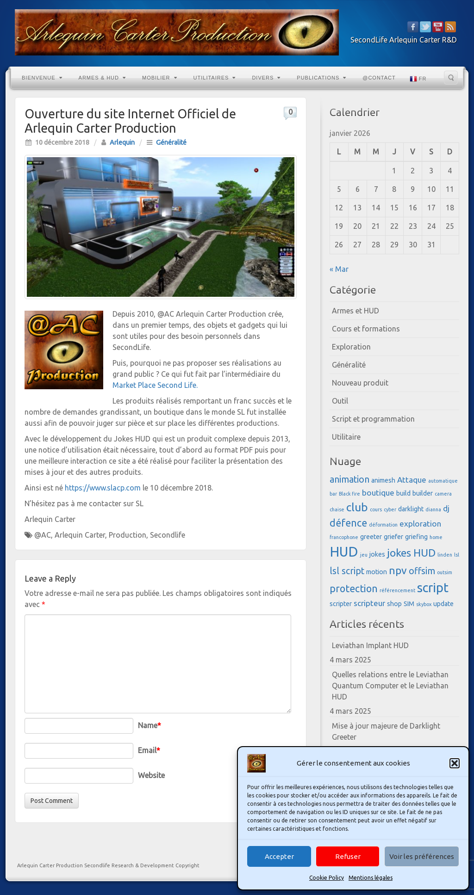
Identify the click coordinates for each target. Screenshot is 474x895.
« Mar (339, 269)
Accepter (279, 856)
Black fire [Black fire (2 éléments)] (349, 494)
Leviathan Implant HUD (370, 645)
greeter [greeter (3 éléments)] (371, 536)
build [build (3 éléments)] (403, 493)
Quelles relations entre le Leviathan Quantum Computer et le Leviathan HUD (390, 685)
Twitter (425, 26)
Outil (340, 401)
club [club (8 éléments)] (357, 507)
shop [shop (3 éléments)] (394, 603)
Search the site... (451, 78)
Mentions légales (371, 878)
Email (149, 750)
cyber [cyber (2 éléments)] (390, 509)
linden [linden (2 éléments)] (444, 555)
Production (127, 535)
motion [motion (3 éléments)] (376, 572)
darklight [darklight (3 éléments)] (411, 509)
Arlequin (122, 142)
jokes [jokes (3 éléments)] (377, 554)
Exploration (351, 347)
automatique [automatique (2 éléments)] (443, 481)
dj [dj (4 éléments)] (446, 508)
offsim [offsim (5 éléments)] (422, 571)
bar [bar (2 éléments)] (333, 494)
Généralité (171, 142)
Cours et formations (366, 329)
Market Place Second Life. (155, 385)
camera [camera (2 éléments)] (443, 494)
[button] (454, 763)
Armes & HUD (102, 77)
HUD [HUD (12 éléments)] (344, 551)
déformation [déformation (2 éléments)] (383, 524)
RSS (450, 26)
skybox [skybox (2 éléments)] (423, 604)
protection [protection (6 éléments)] (354, 588)
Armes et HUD (355, 311)
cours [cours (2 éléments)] (376, 509)
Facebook (413, 26)
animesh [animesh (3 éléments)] (383, 480)
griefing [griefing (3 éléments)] (416, 536)
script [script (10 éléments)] (433, 588)
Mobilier (159, 77)
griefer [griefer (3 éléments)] (393, 536)
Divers (266, 77)
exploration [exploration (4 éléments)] (420, 523)
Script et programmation (373, 419)
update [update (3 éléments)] (443, 603)
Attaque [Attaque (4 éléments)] (411, 479)
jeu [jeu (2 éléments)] (364, 555)
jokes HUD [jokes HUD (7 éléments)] (411, 552)
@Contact (379, 77)
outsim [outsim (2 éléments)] (444, 572)
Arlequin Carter (80, 535)
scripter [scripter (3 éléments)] (341, 603)
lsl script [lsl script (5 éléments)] (347, 571)
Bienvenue (42, 77)
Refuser (348, 856)
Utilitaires (214, 77)
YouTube (438, 26)
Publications (321, 77)
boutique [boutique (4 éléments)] (378, 492)
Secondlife (167, 535)
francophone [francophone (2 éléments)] (344, 537)
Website (151, 775)
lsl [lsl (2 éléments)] (456, 555)
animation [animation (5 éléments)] (349, 479)
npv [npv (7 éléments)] (398, 570)
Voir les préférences (421, 856)
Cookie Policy (326, 878)
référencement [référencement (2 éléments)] (397, 590)
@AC (42, 535)
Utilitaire (346, 437)
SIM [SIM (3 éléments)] (409, 603)
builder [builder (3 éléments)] (422, 493)
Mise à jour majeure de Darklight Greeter (386, 731)
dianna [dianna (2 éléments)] (433, 509)
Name (149, 725)
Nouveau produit (360, 383)
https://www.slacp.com (103, 488)
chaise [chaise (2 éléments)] (337, 509)
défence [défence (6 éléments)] (348, 522)
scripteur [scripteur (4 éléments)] (369, 603)
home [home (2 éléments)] (436, 537)
